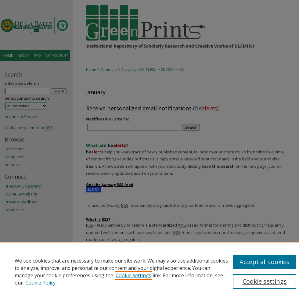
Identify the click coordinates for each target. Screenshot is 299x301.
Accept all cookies (265, 262)
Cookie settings (133, 275)
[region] (149, 271)
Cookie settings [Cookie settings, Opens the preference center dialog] (265, 281)
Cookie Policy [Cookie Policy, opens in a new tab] (40, 282)
